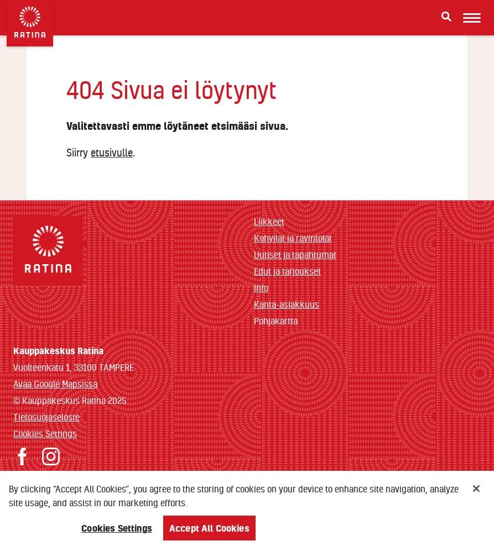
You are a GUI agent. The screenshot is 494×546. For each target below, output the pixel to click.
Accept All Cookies (209, 530)
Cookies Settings (45, 433)
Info (261, 287)
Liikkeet (269, 221)
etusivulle (112, 152)
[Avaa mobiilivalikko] (472, 18)
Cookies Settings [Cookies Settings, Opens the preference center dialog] (116, 530)
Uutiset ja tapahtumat (295, 254)
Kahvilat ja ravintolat (293, 238)
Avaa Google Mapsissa (55, 384)
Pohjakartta (276, 321)
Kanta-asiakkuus (286, 304)
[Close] (476, 491)
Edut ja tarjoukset (287, 271)
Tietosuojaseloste (46, 417)
